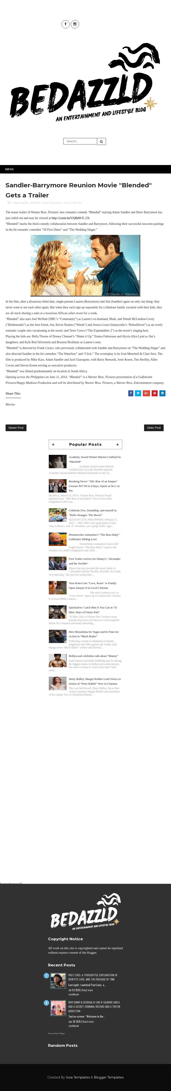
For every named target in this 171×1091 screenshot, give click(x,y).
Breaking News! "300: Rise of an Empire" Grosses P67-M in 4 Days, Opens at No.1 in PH (94, 486)
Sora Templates (78, 1077)
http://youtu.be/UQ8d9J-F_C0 (70, 218)
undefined (74, 994)
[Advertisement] (85, 729)
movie (67, 202)
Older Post (154, 427)
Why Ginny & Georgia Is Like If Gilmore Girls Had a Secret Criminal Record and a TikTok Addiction (94, 1006)
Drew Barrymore (52, 202)
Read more (87, 990)
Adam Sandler (20, 202)
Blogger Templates (109, 1077)
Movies (77, 202)
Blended (35, 202)
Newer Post (15, 427)
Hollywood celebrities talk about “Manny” (93, 656)
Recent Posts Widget (56, 1033)
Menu (9, 169)
